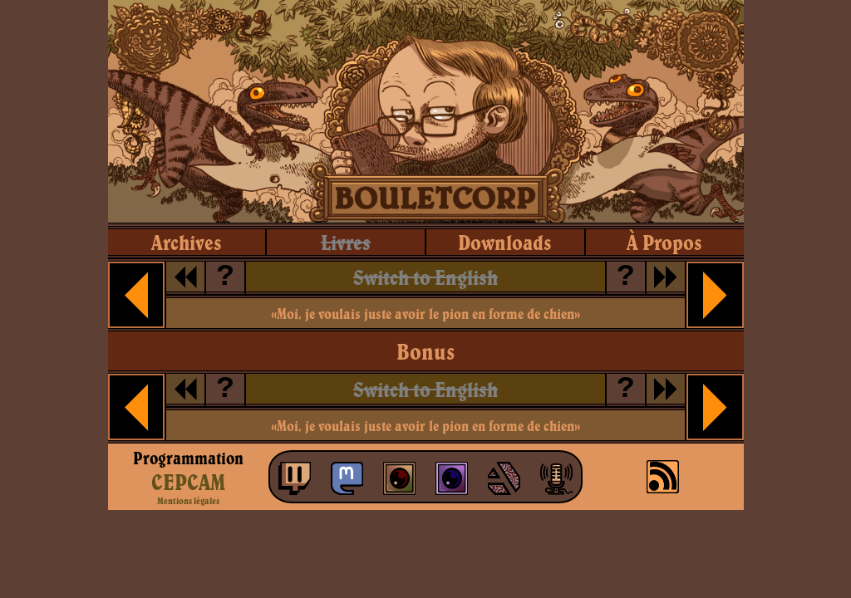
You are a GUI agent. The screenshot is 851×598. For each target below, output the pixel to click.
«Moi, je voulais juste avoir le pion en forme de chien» (425, 313)
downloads (505, 242)
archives (186, 242)
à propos (664, 242)
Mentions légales (188, 501)
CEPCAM (188, 481)
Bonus (425, 351)
